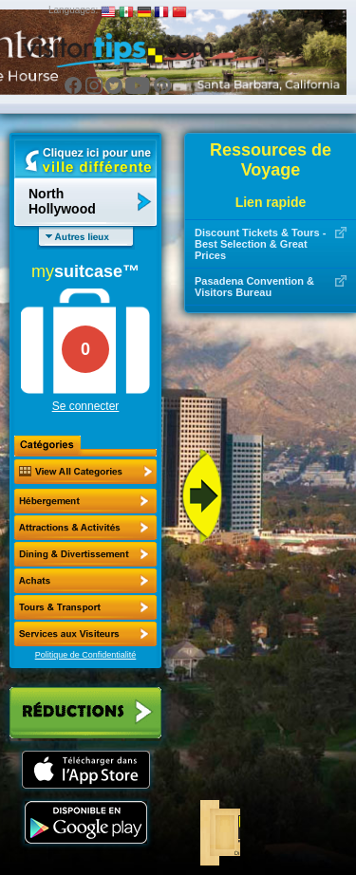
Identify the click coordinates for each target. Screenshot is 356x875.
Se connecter (86, 406)
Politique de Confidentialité (86, 655)
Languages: (73, 10)
